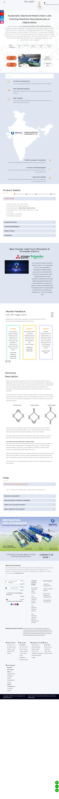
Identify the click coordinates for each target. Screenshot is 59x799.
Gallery (22, 587)
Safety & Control (9, 231)
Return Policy (31, 696)
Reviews (53, 194)
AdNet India (31, 697)
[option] (29, 342)
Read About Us (19, 573)
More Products (47, 581)
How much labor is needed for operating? (17, 500)
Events (21, 590)
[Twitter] (2, 19)
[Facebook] (2, 11)
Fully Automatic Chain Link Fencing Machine (34, 599)
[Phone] (55, 785)
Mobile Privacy (46, 696)
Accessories (8, 235)
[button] (40, 5)
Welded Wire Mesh (33, 46)
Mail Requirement (47, 58)
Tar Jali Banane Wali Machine (35, 633)
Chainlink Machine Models (34, 582)
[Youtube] (2, 14)
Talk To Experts (11, 58)
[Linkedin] (2, 17)
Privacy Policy (38, 696)
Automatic (26, 45)
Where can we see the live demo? (14, 504)
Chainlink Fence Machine (38, 631)
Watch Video (11, 64)
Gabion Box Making (49, 46)
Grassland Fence (41, 46)
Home (21, 580)
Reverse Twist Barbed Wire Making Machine (47, 595)
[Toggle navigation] (4, 2)
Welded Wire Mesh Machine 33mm (36, 635)
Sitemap (22, 596)
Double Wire (19, 46)
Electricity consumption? (12, 496)
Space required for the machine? (14, 509)
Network (53, 696)
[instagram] (2, 22)
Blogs (21, 593)
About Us (22, 583)
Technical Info (47, 64)
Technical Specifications (11, 226)
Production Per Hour (10, 222)
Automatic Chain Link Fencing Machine (33, 628)
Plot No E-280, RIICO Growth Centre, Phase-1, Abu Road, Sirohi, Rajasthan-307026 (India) (24, 651)
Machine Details (9, 198)
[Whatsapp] (56, 790)
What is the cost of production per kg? (16, 484)
